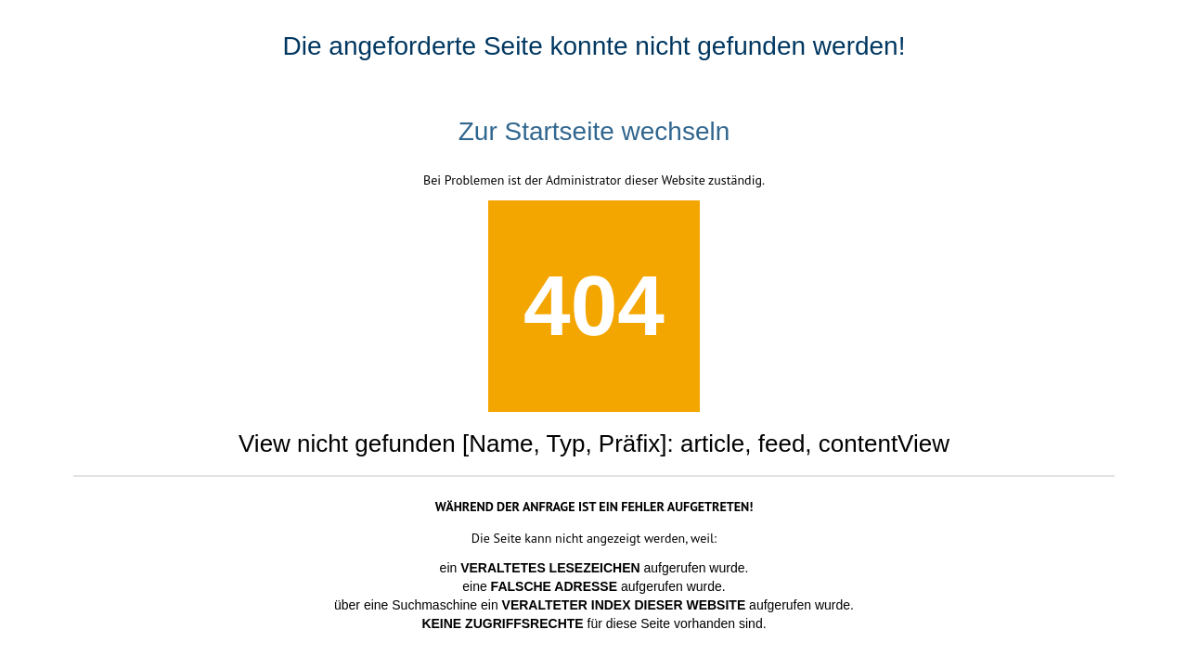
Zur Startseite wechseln (594, 131)
